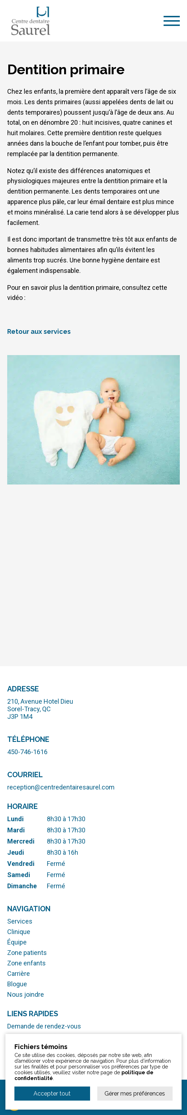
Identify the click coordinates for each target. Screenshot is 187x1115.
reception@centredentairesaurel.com (61, 787)
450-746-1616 (27, 752)
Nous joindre (25, 994)
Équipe (17, 942)
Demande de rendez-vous (44, 1026)
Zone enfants (26, 963)
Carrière (18, 973)
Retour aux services (39, 331)
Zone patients (27, 952)
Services (19, 921)
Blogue (17, 984)
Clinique (18, 931)
